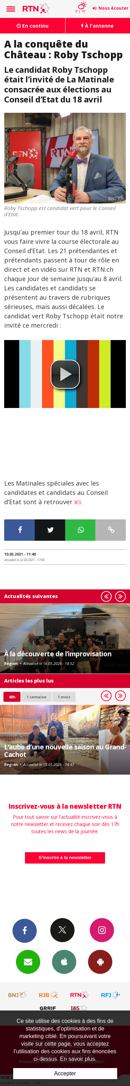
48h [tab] (12, 696)
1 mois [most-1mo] (64, 696)
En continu (33, 25)
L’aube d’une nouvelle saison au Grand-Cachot (65, 751)
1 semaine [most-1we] (36, 696)
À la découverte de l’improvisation (57, 653)
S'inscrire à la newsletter (65, 857)
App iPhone (64, 961)
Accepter (65, 1073)
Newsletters (28, 961)
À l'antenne (97, 25)
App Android (100, 961)
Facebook (24, 930)
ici (77, 502)
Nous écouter (113, 8)
